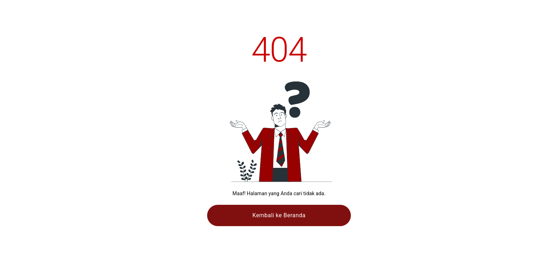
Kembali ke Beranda (278, 215)
